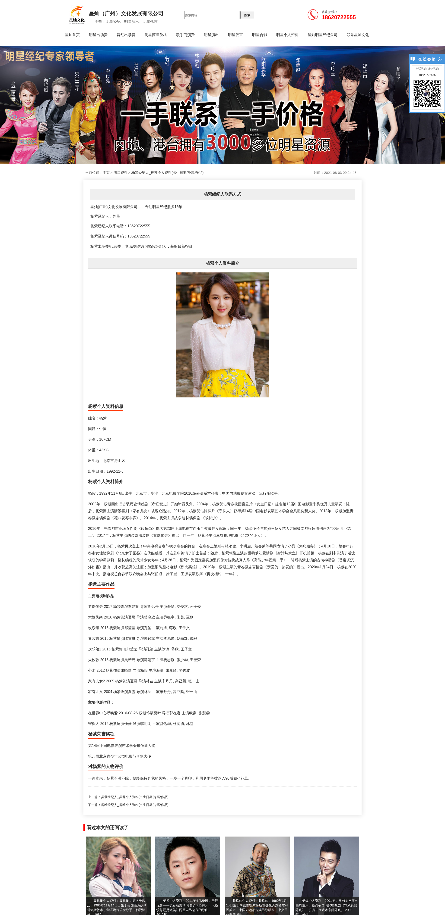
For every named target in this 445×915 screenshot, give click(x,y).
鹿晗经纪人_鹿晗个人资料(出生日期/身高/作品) (134, 805)
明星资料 (120, 173)
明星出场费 (98, 35)
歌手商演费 (185, 35)
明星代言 (235, 35)
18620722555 (427, 75)
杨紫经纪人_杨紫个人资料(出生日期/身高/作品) (167, 173)
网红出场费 (126, 35)
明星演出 (211, 35)
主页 (106, 173)
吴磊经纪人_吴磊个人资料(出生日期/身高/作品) (134, 797)
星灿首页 (72, 35)
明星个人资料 (287, 35)
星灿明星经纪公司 (322, 35)
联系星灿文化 (358, 35)
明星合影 (259, 35)
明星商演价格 (156, 35)
